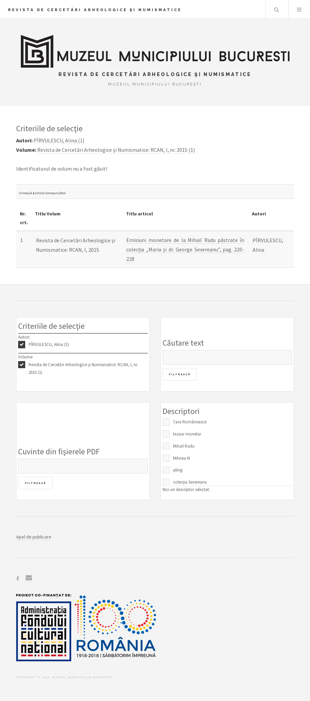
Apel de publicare (33, 537)
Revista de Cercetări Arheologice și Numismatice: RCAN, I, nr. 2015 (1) (83, 368)
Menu (299, 9)
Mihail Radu (183, 446)
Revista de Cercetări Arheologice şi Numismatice (95, 9)
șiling (177, 470)
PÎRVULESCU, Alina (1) (49, 344)
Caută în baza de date (276, 9)
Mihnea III (181, 458)
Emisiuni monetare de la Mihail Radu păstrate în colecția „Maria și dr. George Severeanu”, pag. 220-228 (185, 249)
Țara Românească (190, 422)
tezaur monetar (187, 434)
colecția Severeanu (190, 482)
